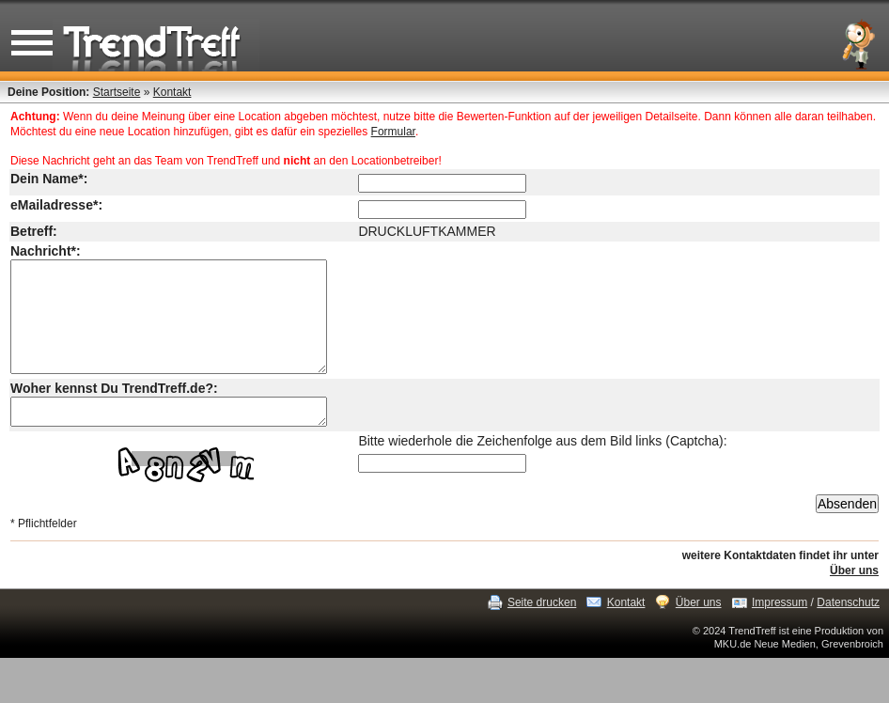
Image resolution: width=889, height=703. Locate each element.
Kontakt (172, 92)
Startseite (117, 92)
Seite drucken (541, 630)
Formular (393, 131)
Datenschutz (848, 630)
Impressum (779, 630)
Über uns (854, 598)
